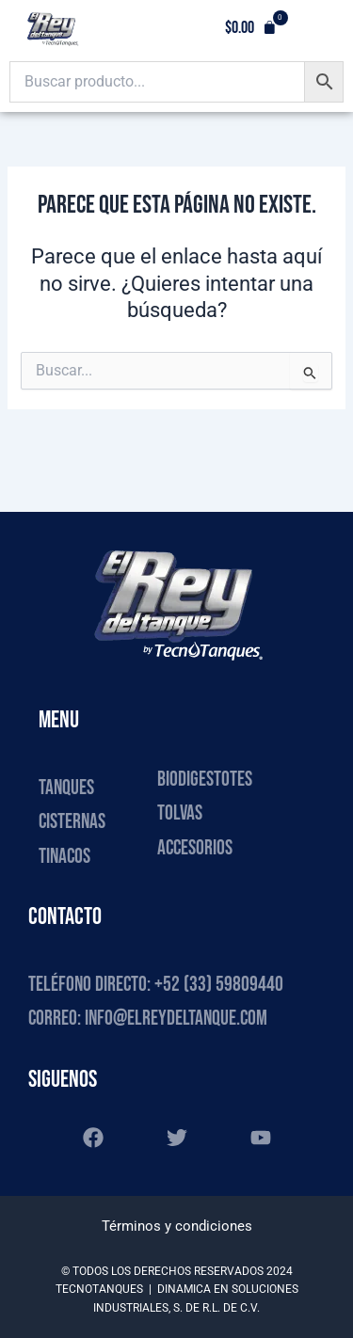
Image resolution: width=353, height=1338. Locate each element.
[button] (251, 28)
